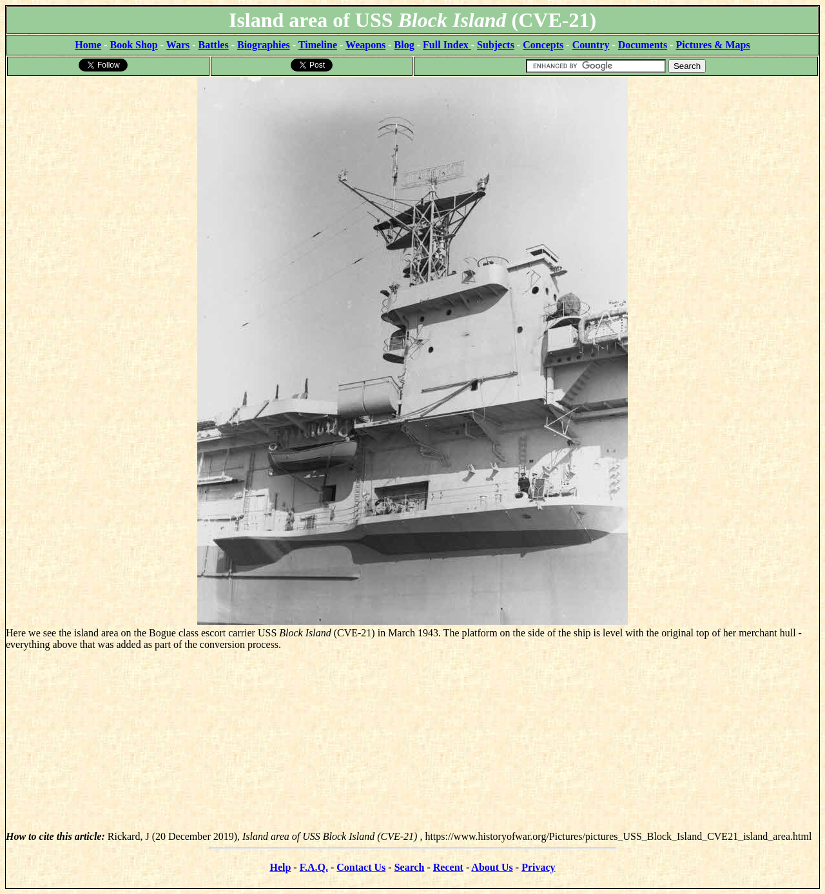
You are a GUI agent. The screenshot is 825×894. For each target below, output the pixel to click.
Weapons (365, 44)
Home (88, 44)
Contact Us (360, 867)
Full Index (447, 44)
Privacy (538, 867)
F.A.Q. (314, 867)
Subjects (495, 44)
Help (280, 867)
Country (591, 44)
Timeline (317, 44)
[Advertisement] (412, 741)
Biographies (263, 44)
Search (409, 867)
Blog (404, 44)
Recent (448, 867)
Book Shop (133, 44)
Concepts (543, 44)
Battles (214, 44)
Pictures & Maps (713, 44)
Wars (177, 44)
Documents (642, 44)
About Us (491, 867)
